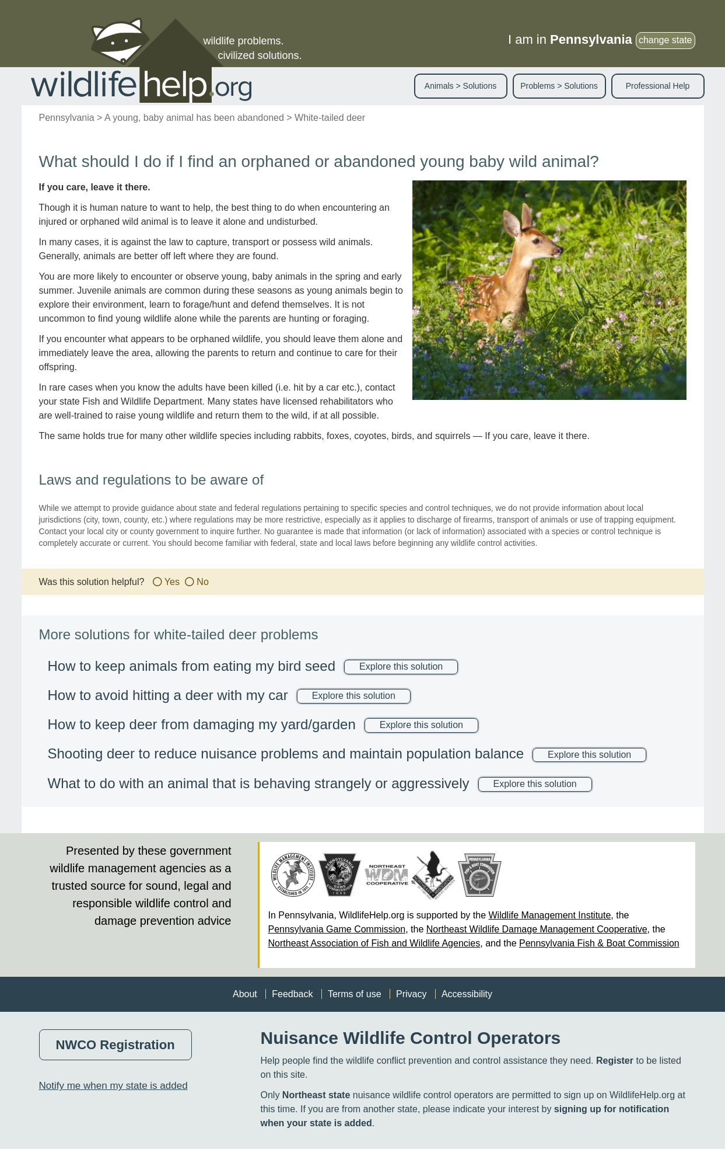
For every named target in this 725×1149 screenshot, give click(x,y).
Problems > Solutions (559, 85)
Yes (172, 582)
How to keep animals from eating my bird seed (192, 666)
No (202, 582)
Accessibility (467, 994)
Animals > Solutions (460, 85)
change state (665, 40)
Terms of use (354, 994)
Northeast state (316, 1095)
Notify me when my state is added (113, 1085)
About (245, 994)
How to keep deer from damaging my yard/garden (202, 724)
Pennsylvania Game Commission (337, 929)
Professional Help (658, 85)
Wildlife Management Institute (549, 915)
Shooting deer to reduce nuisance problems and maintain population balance (286, 753)
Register (614, 1061)
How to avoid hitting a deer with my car (168, 695)
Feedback (292, 994)
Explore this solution (401, 666)
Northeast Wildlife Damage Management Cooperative (536, 929)
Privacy (411, 994)
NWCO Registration (115, 1044)
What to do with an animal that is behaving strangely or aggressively (259, 783)
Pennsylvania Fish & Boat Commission (599, 943)
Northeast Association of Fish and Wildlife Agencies (374, 943)
